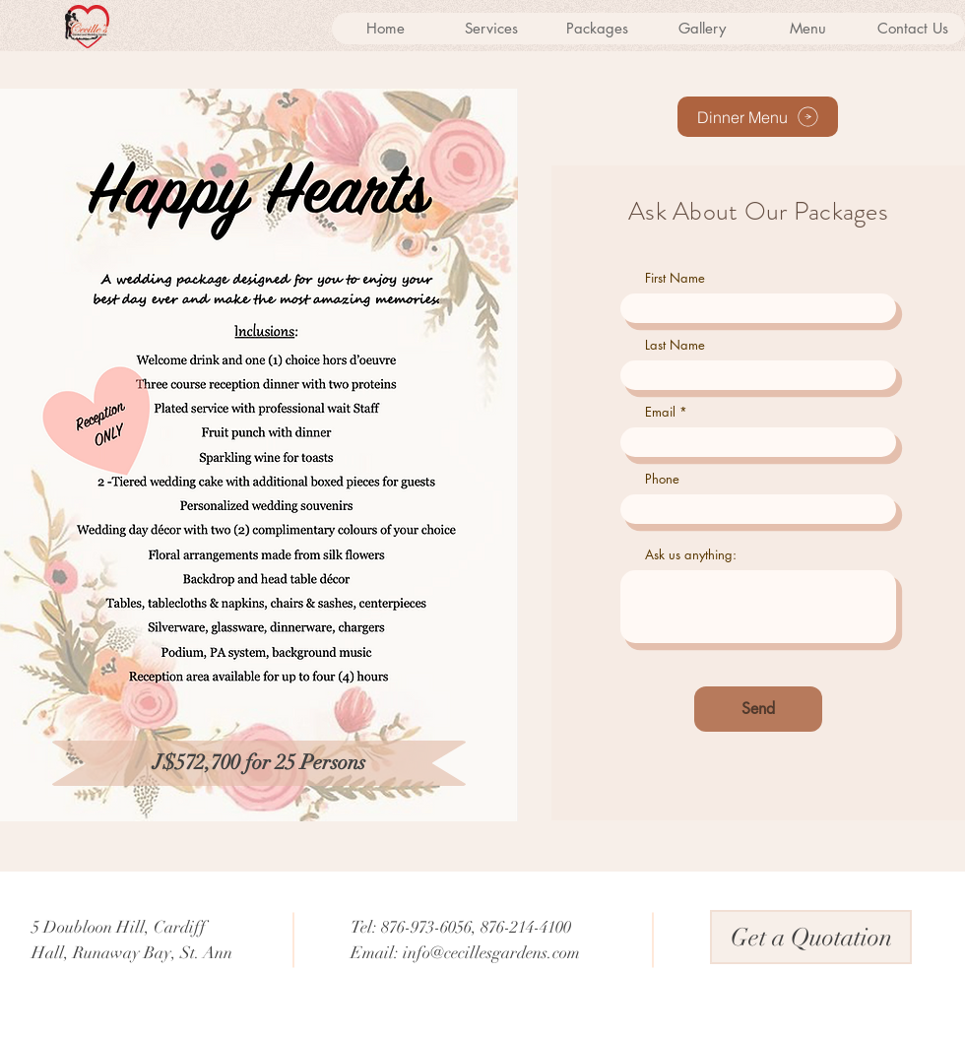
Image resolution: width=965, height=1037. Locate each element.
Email (660, 412)
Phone (662, 479)
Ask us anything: (691, 555)
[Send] (758, 709)
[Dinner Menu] (757, 117)
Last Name (675, 345)
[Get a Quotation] (811, 937)
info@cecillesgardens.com (491, 952)
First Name (675, 278)
